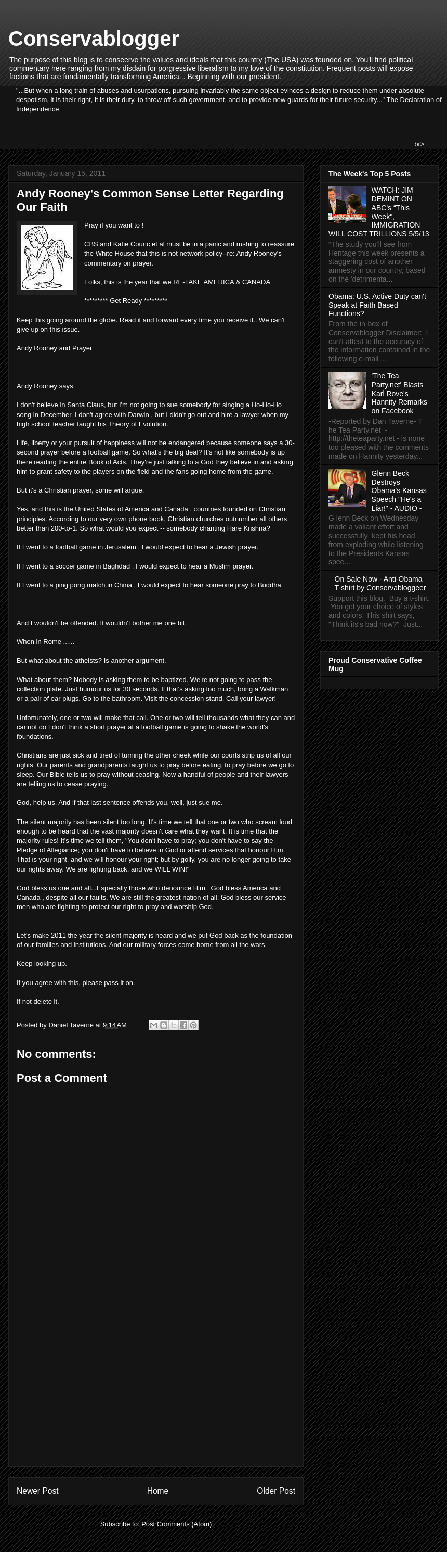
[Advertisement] (156, 1393)
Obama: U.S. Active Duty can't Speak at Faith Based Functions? (377, 305)
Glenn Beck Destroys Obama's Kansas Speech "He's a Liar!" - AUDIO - (399, 490)
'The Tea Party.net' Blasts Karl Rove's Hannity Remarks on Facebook (399, 393)
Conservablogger (93, 38)
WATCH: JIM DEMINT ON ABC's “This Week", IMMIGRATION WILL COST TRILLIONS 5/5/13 (378, 212)
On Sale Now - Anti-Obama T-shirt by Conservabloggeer (380, 583)
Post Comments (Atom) (176, 1524)
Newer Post (38, 1490)
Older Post (276, 1490)
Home (158, 1490)
